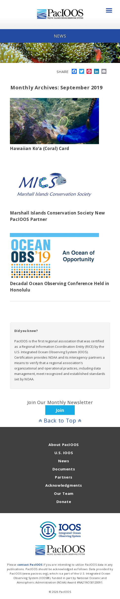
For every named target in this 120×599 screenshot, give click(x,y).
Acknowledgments (63, 485)
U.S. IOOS (63, 452)
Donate (63, 501)
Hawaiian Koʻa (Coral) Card (39, 148)
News (63, 460)
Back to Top (60, 420)
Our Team (63, 493)
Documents (63, 468)
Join (60, 410)
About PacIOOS (63, 444)
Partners (63, 477)
